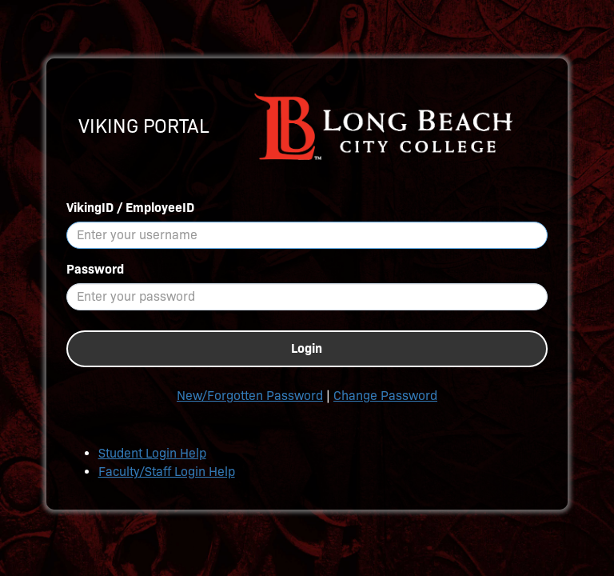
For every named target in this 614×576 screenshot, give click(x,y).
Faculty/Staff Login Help (166, 471)
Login (306, 348)
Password (95, 269)
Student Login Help (152, 453)
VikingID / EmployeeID (130, 207)
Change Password (385, 395)
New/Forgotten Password (250, 395)
